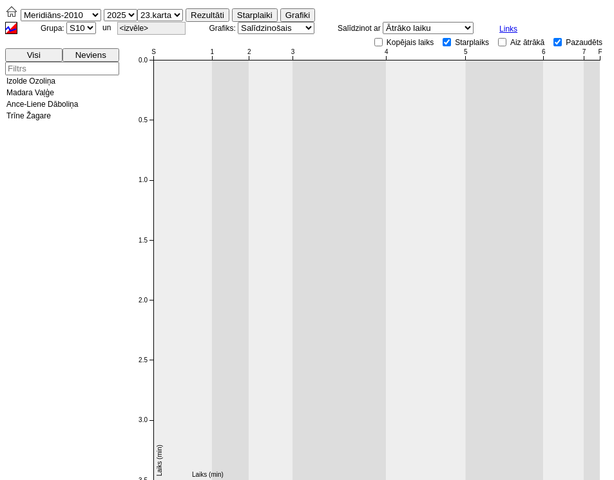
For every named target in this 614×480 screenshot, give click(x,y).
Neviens (90, 55)
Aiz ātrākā (527, 42)
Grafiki (298, 15)
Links (508, 28)
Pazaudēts (584, 42)
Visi (34, 55)
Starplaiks (472, 42)
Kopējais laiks (410, 42)
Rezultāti (207, 15)
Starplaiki (255, 15)
